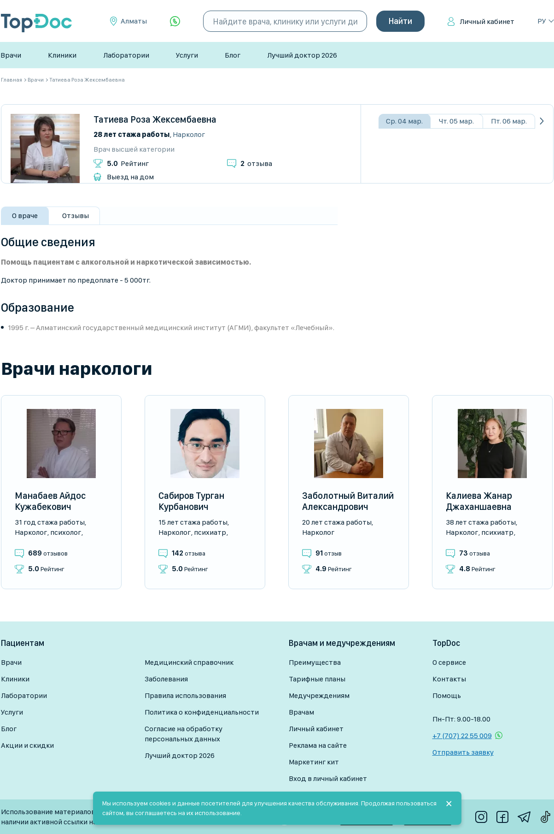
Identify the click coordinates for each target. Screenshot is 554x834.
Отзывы (75, 215)
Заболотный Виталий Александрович (348, 501)
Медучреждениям (319, 695)
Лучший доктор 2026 (302, 55)
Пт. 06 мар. (509, 121)
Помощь (446, 695)
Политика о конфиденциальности (202, 712)
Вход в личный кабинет (328, 778)
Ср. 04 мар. (404, 121)
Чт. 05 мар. (456, 121)
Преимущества (315, 662)
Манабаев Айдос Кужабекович (50, 501)
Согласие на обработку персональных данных (183, 733)
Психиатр (210, 532)
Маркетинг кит (314, 761)
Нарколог (189, 134)
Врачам (301, 712)
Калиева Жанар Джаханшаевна (479, 501)
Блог (232, 55)
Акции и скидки (27, 745)
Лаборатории (126, 55)
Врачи (10, 55)
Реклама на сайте (318, 745)
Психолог (65, 532)
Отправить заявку (463, 752)
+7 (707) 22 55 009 (462, 735)
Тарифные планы (317, 678)
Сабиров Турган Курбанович (191, 501)
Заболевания (166, 678)
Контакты (449, 678)
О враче (25, 215)
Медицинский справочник (189, 662)
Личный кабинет (487, 21)
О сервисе (449, 662)
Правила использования (185, 695)
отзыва (256, 163)
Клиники (62, 55)
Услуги (187, 55)
